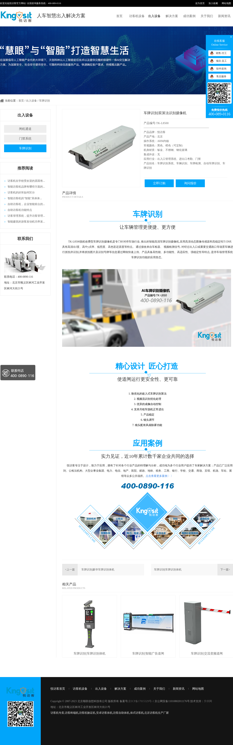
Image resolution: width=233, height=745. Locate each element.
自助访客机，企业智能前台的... (26, 204)
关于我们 (207, 16)
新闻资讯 (224, 16)
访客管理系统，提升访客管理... (26, 215)
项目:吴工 (221, 60)
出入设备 (154, 16)
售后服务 (221, 76)
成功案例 (189, 16)
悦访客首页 (57, 688)
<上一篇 (70, 569)
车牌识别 (44, 100)
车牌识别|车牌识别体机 (168, 569)
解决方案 (172, 16)
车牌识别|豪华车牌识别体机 (98, 569)
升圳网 (208, 701)
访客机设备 (137, 16)
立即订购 (159, 183)
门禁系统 (25, 138)
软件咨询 (221, 68)
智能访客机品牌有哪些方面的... (26, 186)
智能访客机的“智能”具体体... (25, 198)
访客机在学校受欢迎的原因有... (26, 180)
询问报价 (190, 183)
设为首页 (200, 3)
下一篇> (225, 569)
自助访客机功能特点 (20, 210)
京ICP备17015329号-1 (141, 701)
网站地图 (226, 3)
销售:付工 (221, 53)
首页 (119, 16)
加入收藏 (213, 3)
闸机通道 (25, 128)
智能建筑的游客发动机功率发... (26, 221)
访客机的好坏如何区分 (21, 192)
